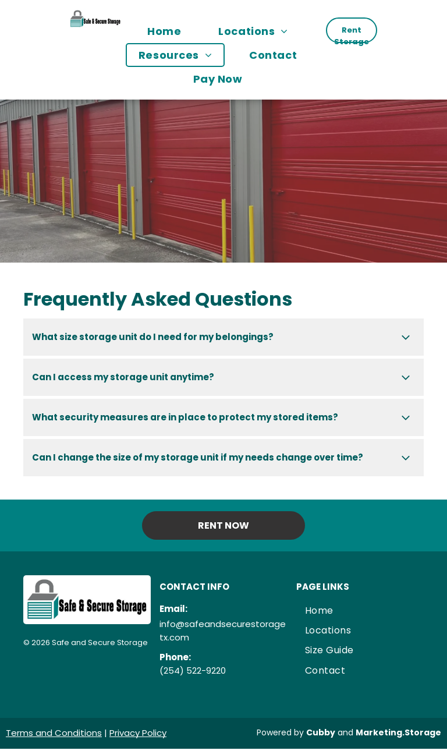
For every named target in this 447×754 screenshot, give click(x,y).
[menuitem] (169, 31)
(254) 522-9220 (192, 670)
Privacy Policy (137, 733)
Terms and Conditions (54, 733)
